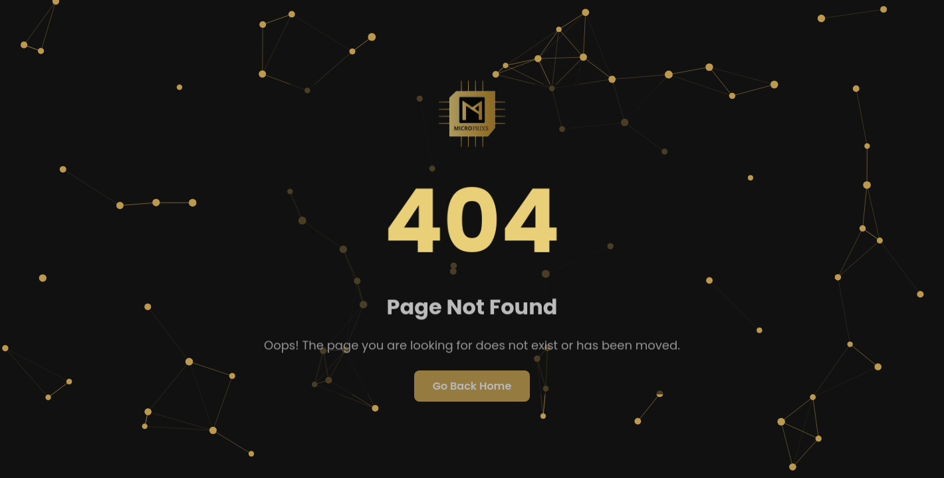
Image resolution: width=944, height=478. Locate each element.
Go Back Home (472, 386)
